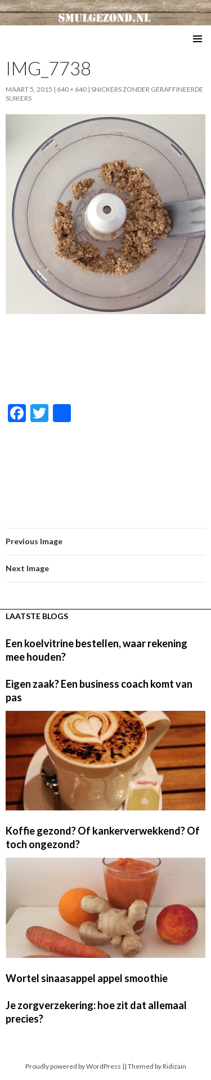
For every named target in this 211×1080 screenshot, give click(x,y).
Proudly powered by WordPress (73, 1066)
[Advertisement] (106, 359)
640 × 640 (72, 89)
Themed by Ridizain (157, 1066)
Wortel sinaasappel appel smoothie (87, 978)
